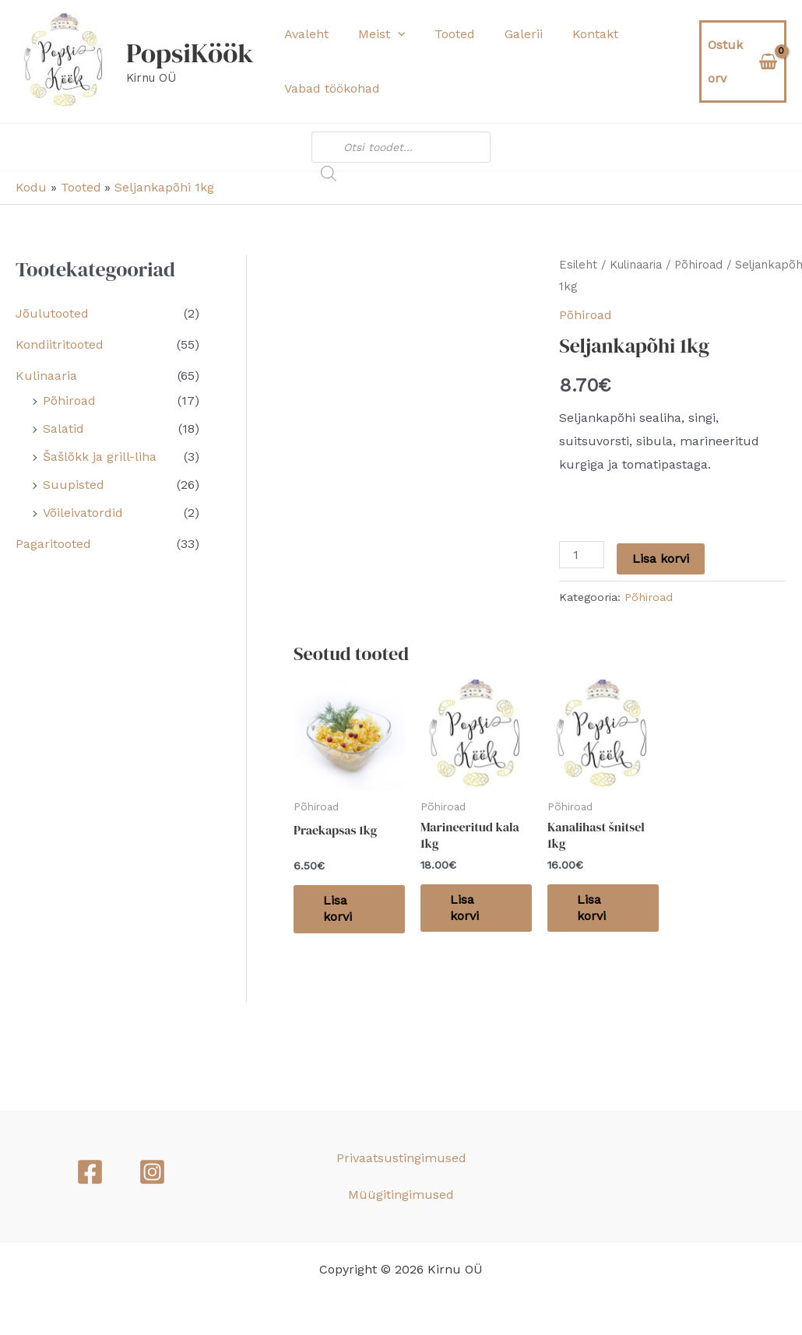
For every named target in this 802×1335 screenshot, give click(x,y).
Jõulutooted (52, 313)
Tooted (443, 33)
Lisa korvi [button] (339, 908)
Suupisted (73, 484)
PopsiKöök (190, 53)
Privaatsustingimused (401, 1158)
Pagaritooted (53, 543)
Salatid (63, 428)
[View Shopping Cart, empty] (740, 61)
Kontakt (574, 33)
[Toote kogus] (581, 554)
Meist (375, 34)
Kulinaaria (46, 375)
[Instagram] (152, 1172)
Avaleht (304, 33)
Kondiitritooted (60, 344)
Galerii (507, 33)
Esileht (578, 265)
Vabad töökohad (330, 88)
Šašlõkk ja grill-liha (100, 456)
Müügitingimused (401, 1194)
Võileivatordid (83, 512)
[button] (391, 34)
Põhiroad (69, 400)
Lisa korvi (660, 558)
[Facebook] (90, 1172)
